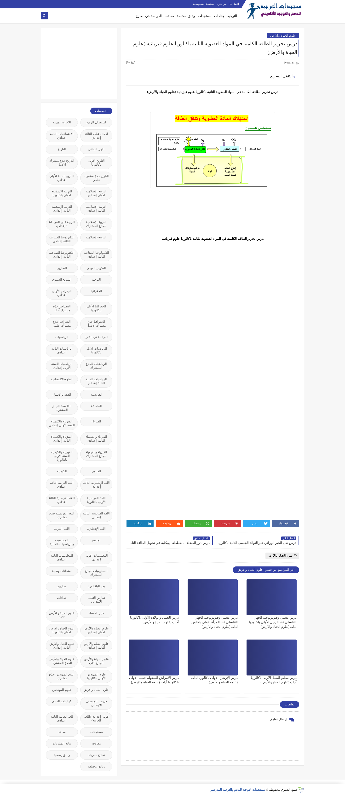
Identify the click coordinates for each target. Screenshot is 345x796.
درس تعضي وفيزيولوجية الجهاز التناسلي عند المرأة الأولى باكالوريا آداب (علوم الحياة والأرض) (214, 622)
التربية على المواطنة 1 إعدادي (61, 224)
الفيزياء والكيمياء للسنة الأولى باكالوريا (62, 455)
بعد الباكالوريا (96, 586)
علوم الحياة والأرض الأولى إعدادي (96, 630)
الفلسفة (96, 406)
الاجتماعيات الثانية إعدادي (61, 135)
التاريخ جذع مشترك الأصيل (62, 162)
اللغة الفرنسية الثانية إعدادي (96, 515)
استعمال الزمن (96, 122)
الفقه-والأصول (61, 394)
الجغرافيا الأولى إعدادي (62, 293)
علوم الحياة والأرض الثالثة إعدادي (96, 645)
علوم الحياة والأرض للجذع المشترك (61, 661)
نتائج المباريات (61, 743)
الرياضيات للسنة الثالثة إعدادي (96, 381)
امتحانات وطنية (61, 571)
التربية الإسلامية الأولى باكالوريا (62, 193)
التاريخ (62, 149)
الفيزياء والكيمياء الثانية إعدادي (62, 438)
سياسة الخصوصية (203, 4)
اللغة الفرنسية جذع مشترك (61, 515)
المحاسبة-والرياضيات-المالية (62, 542)
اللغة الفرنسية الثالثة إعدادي (61, 500)
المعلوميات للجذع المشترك (96, 573)
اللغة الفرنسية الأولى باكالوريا (96, 500)
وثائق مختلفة (186, 16)
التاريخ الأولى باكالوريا (96, 162)
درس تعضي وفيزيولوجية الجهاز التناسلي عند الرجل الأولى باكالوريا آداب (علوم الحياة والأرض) (273, 622)
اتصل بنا (234, 4)
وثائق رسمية (62, 755)
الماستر (96, 540)
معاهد (62, 732)
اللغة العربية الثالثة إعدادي (62, 484)
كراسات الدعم (61, 701)
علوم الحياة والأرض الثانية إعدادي (61, 645)
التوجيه (232, 16)
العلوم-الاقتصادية (62, 379)
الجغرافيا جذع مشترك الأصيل (96, 323)
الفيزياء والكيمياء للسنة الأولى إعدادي (62, 423)
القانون (96, 471)
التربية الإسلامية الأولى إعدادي (96, 193)
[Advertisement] (76, 63)
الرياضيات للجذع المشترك (96, 365)
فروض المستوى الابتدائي (96, 703)
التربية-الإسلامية (96, 237)
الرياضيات (61, 337)
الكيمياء (62, 471)
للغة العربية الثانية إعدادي (62, 718)
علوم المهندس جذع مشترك (62, 676)
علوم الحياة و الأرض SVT (62, 615)
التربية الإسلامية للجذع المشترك (96, 224)
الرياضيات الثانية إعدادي (61, 350)
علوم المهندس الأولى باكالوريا (96, 676)
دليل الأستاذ (96, 613)
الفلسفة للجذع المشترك (61, 408)
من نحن (221, 4)
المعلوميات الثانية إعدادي (62, 557)
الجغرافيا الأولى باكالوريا (96, 308)
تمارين (62, 586)
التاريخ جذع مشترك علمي (96, 178)
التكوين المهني (96, 268)
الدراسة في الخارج (149, 16)
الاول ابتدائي (96, 149)
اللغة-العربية (61, 529)
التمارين (62, 268)
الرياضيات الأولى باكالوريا (96, 350)
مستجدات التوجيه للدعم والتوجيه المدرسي (237, 789)
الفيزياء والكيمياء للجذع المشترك (96, 454)
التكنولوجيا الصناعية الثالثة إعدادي (62, 239)
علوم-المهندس (61, 690)
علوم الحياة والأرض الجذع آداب (96, 661)
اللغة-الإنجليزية (96, 529)
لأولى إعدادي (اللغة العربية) (96, 718)
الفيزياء (96, 421)
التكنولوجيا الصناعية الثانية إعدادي (62, 254)
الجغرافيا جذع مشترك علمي (62, 323)
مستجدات (205, 16)
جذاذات (219, 16)
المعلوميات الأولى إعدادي (96, 557)
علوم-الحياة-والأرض (283, 35)
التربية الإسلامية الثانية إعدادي (62, 208)
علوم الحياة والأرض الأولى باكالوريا (61, 630)
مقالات (169, 16)
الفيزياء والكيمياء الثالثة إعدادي (96, 438)
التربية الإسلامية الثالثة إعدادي (96, 208)
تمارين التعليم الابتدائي (96, 599)
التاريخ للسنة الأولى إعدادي (61, 178)
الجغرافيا (96, 291)
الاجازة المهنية (62, 122)
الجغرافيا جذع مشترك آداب (61, 308)
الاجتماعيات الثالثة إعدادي (96, 135)
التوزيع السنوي (61, 279)
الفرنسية (96, 394)
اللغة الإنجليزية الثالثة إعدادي (96, 484)
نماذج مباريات (96, 755)
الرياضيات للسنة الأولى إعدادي (61, 365)
